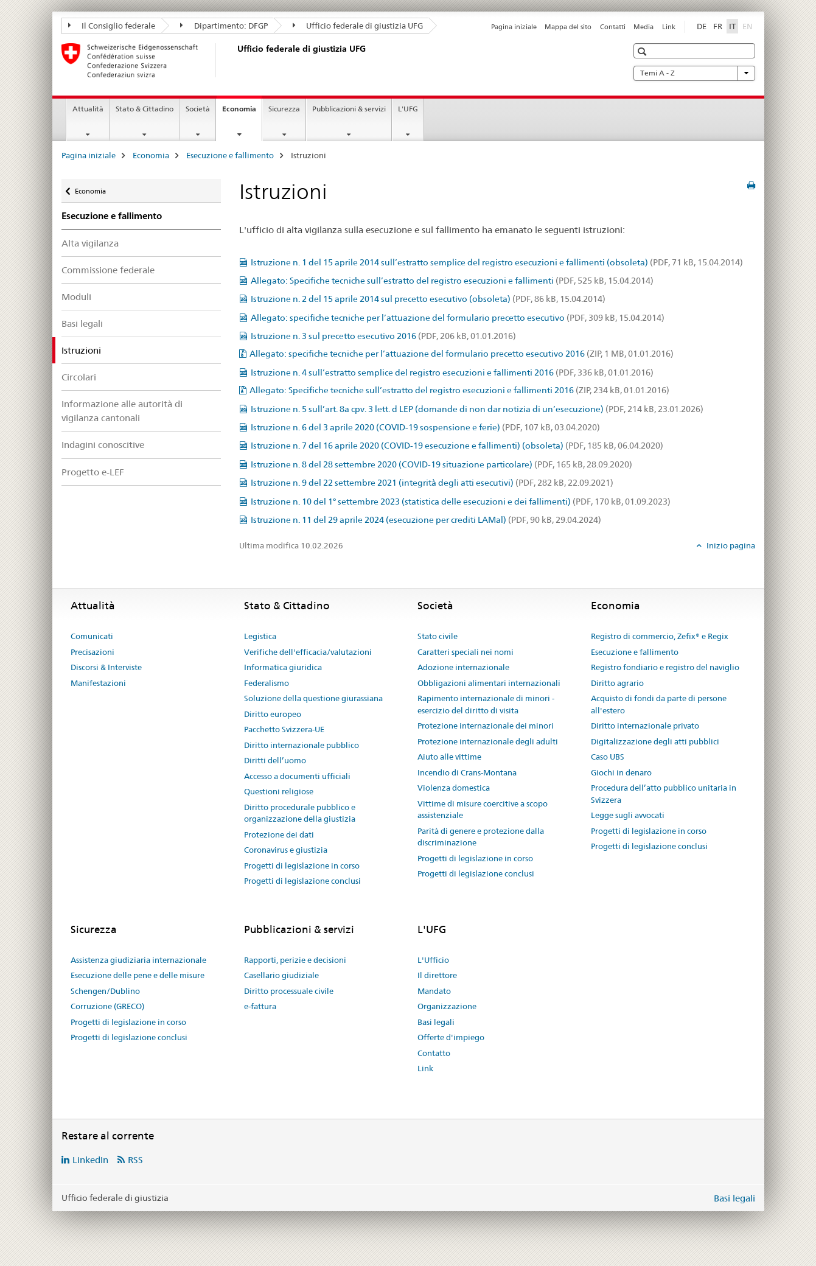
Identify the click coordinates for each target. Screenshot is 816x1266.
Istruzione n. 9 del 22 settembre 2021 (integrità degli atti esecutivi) (432, 483)
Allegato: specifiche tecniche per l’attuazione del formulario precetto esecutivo (457, 318)
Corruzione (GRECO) (107, 1006)
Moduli (76, 297)
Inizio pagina (730, 545)
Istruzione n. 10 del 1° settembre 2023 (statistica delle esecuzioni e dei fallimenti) (461, 501)
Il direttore (437, 975)
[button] (643, 51)
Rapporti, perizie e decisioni (295, 960)
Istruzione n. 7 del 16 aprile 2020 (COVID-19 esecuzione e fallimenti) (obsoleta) (457, 445)
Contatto (433, 1053)
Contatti (613, 27)
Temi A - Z (694, 73)
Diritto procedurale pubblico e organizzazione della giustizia (299, 813)
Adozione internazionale (463, 667)
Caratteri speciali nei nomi (465, 652)
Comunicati (92, 636)
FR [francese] (717, 26)
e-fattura (260, 1006)
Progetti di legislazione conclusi (302, 881)
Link (668, 27)
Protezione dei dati (279, 834)
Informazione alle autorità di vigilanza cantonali (122, 411)
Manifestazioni (98, 683)
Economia (242, 112)
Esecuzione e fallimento (230, 155)
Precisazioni (92, 652)
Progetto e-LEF (92, 472)
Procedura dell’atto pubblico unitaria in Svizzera (663, 794)
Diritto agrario (617, 683)
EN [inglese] (748, 25)
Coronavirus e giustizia (285, 850)
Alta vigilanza (90, 243)
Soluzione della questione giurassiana (313, 698)
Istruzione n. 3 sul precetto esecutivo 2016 (383, 336)
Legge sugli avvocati (627, 815)
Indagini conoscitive (102, 444)
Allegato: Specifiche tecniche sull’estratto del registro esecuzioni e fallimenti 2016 (459, 390)
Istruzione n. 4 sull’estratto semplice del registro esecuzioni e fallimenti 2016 (452, 372)
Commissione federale (108, 270)
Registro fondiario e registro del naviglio (665, 667)
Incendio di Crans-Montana (467, 772)
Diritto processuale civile (288, 991)
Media (643, 27)
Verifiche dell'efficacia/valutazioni (308, 652)
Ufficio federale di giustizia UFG (358, 25)
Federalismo (266, 683)
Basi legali (82, 323)
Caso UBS (607, 756)
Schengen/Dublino (105, 991)
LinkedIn (90, 1160)
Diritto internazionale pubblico (301, 745)
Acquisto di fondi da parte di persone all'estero (659, 704)
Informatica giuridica (283, 667)
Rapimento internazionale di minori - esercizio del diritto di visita (485, 704)
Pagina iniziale (514, 27)
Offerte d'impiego (450, 1037)
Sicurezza (284, 108)
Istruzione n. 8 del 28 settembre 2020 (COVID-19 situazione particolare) (441, 464)
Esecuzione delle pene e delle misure (137, 975)
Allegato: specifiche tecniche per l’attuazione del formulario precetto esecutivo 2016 (461, 353)
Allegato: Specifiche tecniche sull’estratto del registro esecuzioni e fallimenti (452, 280)
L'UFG (408, 108)
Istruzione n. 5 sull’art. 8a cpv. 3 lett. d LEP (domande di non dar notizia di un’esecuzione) (477, 409)
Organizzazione (446, 1006)
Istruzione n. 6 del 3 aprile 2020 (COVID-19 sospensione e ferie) (425, 427)
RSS (135, 1160)
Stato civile (437, 636)
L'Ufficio (433, 960)
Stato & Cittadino (144, 108)
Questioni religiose (278, 791)
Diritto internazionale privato (645, 725)
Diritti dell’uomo (275, 760)
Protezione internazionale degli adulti (487, 741)
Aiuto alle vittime (449, 756)
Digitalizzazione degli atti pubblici (655, 741)
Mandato (434, 991)
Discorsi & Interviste (106, 667)
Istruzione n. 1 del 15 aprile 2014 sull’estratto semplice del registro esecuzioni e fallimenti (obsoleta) (497, 262)
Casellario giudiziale (281, 975)
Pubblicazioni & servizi (349, 108)
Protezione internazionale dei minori (485, 725)
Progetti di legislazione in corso (302, 865)
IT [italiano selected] (732, 26)
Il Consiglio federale (112, 25)
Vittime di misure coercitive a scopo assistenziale (482, 809)
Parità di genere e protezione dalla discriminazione (480, 837)
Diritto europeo (272, 714)
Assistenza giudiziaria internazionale (138, 960)
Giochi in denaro (621, 772)
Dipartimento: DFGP (224, 25)
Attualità (87, 108)
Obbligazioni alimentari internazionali (488, 683)
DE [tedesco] (701, 26)
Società (198, 108)
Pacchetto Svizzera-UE (284, 729)
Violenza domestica (453, 787)
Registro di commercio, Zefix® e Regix (659, 636)
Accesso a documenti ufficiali (297, 776)
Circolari (78, 377)
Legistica (260, 636)
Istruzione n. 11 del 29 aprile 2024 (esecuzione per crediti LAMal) (426, 520)
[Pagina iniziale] (234, 60)
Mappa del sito (568, 27)
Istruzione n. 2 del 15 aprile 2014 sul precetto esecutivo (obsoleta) (428, 299)
